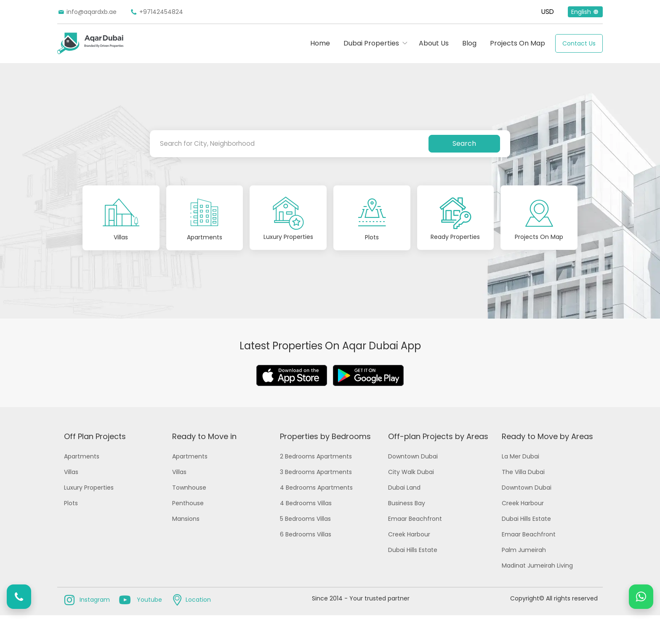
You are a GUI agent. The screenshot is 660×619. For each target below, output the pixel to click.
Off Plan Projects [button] (95, 440)
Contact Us (579, 43)
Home (320, 43)
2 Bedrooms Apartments (316, 460)
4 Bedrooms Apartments (316, 491)
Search (464, 143)
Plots (71, 507)
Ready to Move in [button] (204, 440)
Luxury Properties (89, 491)
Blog (469, 43)
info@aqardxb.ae (87, 12)
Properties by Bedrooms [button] (325, 440)
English (585, 12)
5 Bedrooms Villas (305, 522)
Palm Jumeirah (524, 553)
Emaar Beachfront (415, 522)
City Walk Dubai (411, 476)
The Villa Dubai (523, 476)
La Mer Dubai (520, 460)
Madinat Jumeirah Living (537, 569)
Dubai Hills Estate (412, 553)
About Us (434, 43)
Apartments (81, 460)
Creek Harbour (409, 538)
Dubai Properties (371, 43)
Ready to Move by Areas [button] (547, 440)
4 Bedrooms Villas (306, 507)
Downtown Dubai (413, 460)
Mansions (186, 522)
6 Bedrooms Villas (305, 538)
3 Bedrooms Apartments (316, 476)
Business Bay (406, 507)
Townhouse (189, 491)
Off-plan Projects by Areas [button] (438, 440)
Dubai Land (404, 491)
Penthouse (188, 507)
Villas (71, 476)
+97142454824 (156, 12)
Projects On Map (517, 43)
